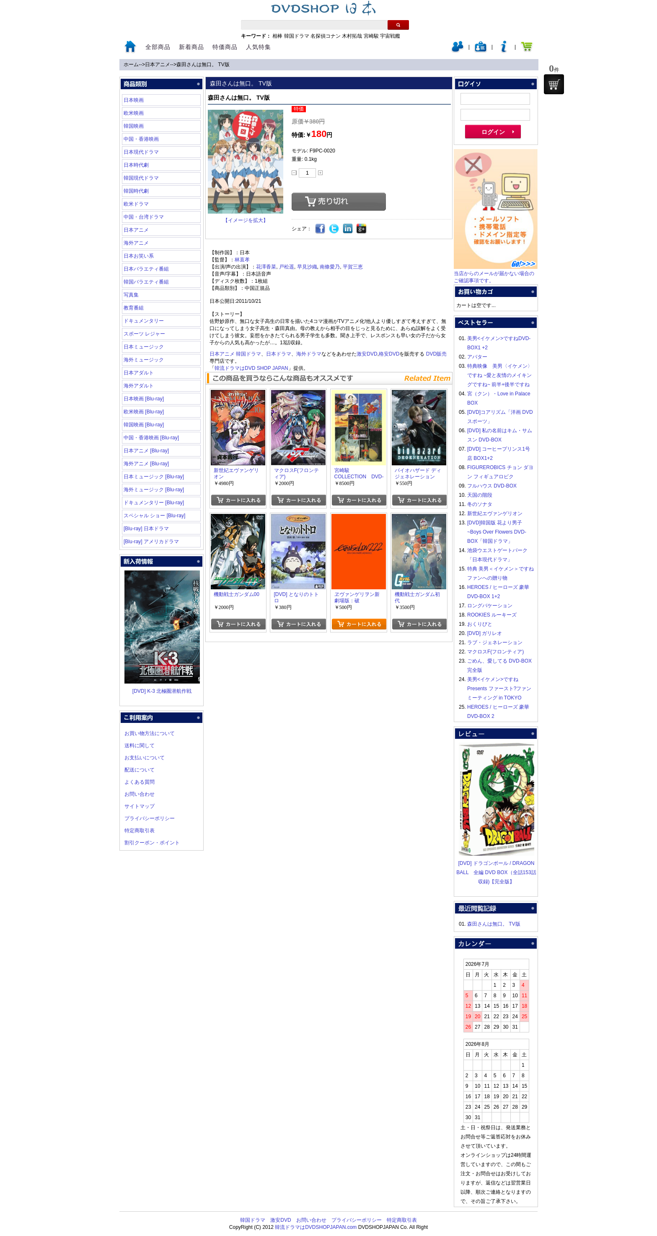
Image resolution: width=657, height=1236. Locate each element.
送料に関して (139, 745)
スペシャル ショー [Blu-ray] (154, 516)
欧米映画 (134, 113)
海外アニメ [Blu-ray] (146, 464)
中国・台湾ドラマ (144, 217)
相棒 (277, 36)
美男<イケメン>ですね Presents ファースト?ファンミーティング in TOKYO (499, 688)
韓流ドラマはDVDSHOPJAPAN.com (316, 1227)
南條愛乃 (330, 267)
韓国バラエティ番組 (146, 282)
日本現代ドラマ (141, 152)
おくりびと (479, 624)
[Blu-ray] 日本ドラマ (146, 529)
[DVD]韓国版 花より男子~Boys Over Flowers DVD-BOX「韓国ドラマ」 (496, 532)
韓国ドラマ (296, 36)
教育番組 (134, 308)
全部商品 (158, 47)
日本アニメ (157, 64)
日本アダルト (139, 373)
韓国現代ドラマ (141, 178)
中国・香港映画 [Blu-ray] (151, 438)
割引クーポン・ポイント (152, 843)
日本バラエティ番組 (146, 269)
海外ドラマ (308, 354)
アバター (477, 357)
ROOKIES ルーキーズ (492, 615)
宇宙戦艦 (390, 36)
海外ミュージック (144, 360)
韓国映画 (134, 126)
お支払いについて (144, 758)
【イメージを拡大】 (245, 220)
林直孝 (242, 260)
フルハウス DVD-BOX (492, 486)
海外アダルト (139, 386)
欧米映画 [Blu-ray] (144, 412)
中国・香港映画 (141, 139)
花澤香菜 (266, 267)
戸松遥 (286, 267)
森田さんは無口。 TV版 (203, 64)
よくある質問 (139, 782)
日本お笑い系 (139, 256)
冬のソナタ (479, 504)
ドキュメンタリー (144, 321)
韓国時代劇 (136, 191)
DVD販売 (436, 354)
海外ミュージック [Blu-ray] (154, 490)
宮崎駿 (371, 36)
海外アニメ (136, 243)
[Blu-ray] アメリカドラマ (151, 541)
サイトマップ (139, 806)
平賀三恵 (353, 267)
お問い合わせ (139, 794)
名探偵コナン (325, 36)
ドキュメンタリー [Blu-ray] (154, 503)
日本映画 (134, 100)
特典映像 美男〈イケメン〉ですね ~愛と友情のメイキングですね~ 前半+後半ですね (500, 375)
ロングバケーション (489, 606)
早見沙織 (307, 267)
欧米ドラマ (136, 204)
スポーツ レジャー (144, 334)
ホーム (131, 64)
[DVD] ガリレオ (484, 633)
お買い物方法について (149, 733)
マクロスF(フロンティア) (495, 652)
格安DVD (389, 354)
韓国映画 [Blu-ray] (144, 425)
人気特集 (258, 47)
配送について (139, 770)
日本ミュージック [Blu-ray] (154, 477)
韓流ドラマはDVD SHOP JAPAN (251, 368)
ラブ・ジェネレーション (494, 642)
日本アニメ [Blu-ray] (146, 451)
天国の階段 (479, 495)
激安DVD (367, 354)
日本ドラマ (278, 354)
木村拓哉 (352, 36)
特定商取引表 (139, 830)
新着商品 (191, 47)
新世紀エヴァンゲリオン (494, 513)
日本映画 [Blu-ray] (144, 399)
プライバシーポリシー (149, 818)
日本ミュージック (144, 347)
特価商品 (225, 47)
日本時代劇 (136, 165)
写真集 (131, 295)
